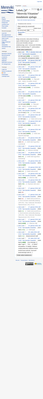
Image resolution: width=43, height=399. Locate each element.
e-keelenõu (4, 57)
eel (23, 52)
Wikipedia (4, 60)
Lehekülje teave (5, 76)
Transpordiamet (24, 260)
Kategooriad (5, 22)
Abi (41, 9)
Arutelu (24, 5)
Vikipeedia (4, 58)
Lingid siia (4, 69)
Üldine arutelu (5, 38)
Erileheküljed (5, 74)
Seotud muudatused (6, 71)
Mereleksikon (32, 260)
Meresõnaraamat (6, 55)
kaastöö (33, 54)
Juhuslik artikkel (5, 21)
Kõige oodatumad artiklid (6, 42)
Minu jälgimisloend (6, 35)
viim (20, 60)
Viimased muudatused (7, 36)
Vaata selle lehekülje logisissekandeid (26, 20)
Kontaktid (4, 28)
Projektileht (18, 5)
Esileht (3, 17)
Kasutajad (4, 40)
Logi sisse (39, 1)
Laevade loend (5, 24)
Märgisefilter (21, 32)
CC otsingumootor (6, 64)
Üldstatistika (5, 45)
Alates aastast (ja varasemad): (26, 26)
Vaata (22, 9)
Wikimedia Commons (7, 62)
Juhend (3, 48)
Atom (4, 72)
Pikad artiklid (5, 26)
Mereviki (17, 260)
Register (4, 19)
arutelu (28, 54)
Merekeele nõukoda (6, 53)
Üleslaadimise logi (6, 46)
